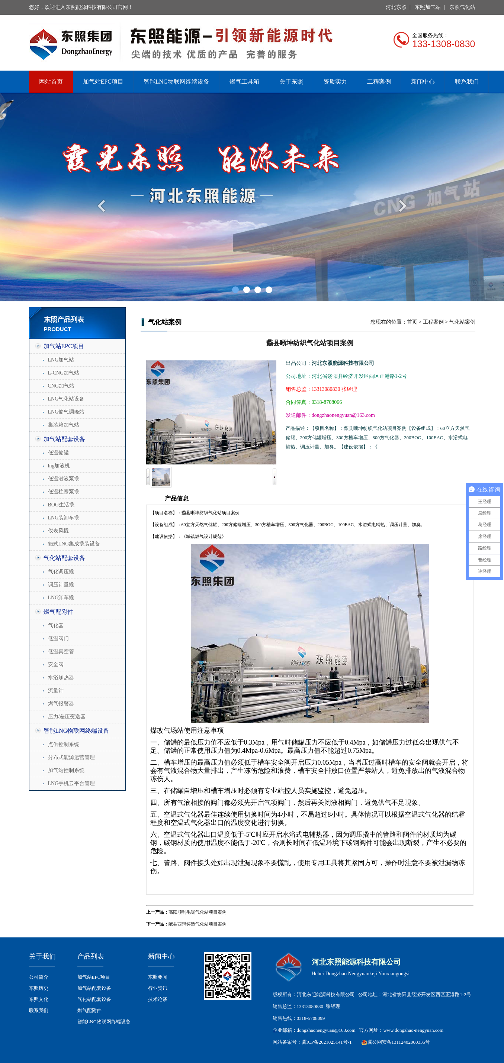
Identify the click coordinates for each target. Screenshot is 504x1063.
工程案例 (379, 81)
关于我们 (42, 956)
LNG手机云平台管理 (71, 783)
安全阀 (56, 664)
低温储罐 (58, 453)
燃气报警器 (61, 703)
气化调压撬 (61, 571)
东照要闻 (157, 977)
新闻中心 (423, 81)
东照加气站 (428, 7)
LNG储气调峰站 (66, 412)
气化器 (56, 625)
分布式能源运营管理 (71, 757)
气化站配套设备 (64, 558)
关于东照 (291, 81)
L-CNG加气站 (64, 373)
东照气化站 (462, 7)
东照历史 (38, 988)
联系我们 (467, 81)
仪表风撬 (58, 531)
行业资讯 (157, 988)
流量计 (56, 690)
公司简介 (38, 977)
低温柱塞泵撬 (63, 492)
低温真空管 (61, 651)
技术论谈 (157, 999)
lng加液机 (59, 466)
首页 (412, 322)
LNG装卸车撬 (64, 518)
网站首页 (51, 81)
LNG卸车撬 (61, 597)
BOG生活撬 (61, 505)
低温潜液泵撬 (63, 479)
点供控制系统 (63, 744)
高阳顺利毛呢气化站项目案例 (197, 912)
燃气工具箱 (244, 81)
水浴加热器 (61, 677)
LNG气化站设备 (66, 399)
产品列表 (90, 956)
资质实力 (335, 81)
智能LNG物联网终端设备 (176, 81)
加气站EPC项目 (103, 81)
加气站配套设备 (64, 439)
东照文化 (38, 999)
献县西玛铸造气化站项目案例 (197, 924)
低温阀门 (58, 638)
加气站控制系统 (66, 770)
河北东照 (396, 7)
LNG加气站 (61, 360)
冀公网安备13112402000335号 (398, 1042)
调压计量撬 (61, 584)
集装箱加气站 (63, 425)
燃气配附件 (58, 612)
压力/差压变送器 (67, 716)
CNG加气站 (61, 386)
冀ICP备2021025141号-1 (327, 1042)
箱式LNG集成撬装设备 (74, 544)
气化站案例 (462, 322)
